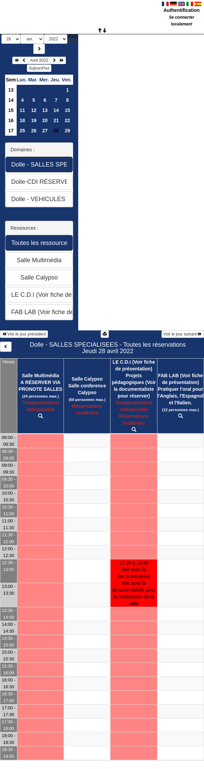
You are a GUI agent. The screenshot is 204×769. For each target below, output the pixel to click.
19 (33, 120)
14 (11, 100)
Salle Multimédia (40, 375)
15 (11, 110)
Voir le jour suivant (183, 334)
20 (45, 120)
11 (22, 110)
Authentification (182, 10)
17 (11, 130)
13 (11, 90)
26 (33, 130)
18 (22, 120)
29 (67, 130)
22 (67, 120)
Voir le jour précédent (24, 334)
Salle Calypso (87, 379)
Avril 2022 (39, 60)
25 (22, 130)
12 (33, 110)
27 (45, 130)
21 (56, 120)
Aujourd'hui (39, 68)
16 (11, 120)
